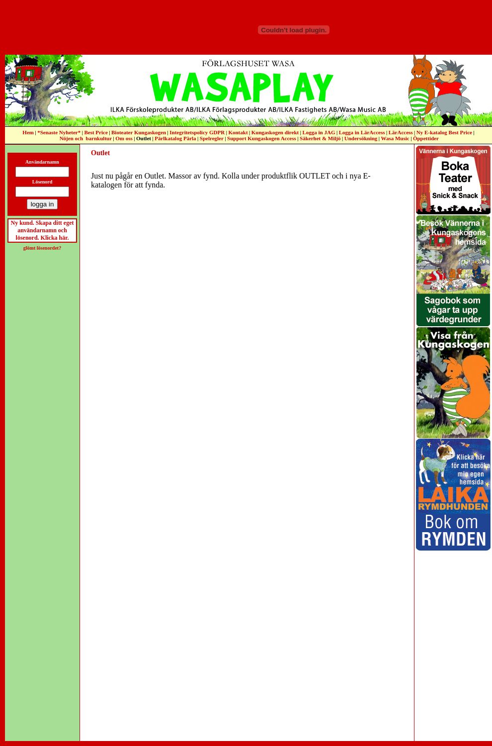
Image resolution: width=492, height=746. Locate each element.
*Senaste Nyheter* (59, 132)
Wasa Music (395, 138)
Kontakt (237, 132)
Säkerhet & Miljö (320, 138)
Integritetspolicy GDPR (197, 132)
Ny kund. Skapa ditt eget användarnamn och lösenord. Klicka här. (42, 230)
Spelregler (212, 138)
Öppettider (426, 138)
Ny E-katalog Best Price (444, 132)
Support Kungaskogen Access (261, 138)
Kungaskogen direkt (275, 132)
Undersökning (361, 138)
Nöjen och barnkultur (86, 138)
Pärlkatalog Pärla (175, 138)
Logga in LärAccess (362, 132)
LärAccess (401, 132)
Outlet (143, 138)
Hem (28, 132)
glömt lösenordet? (42, 248)
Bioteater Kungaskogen (138, 132)
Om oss (124, 138)
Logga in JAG (318, 132)
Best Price (95, 132)
